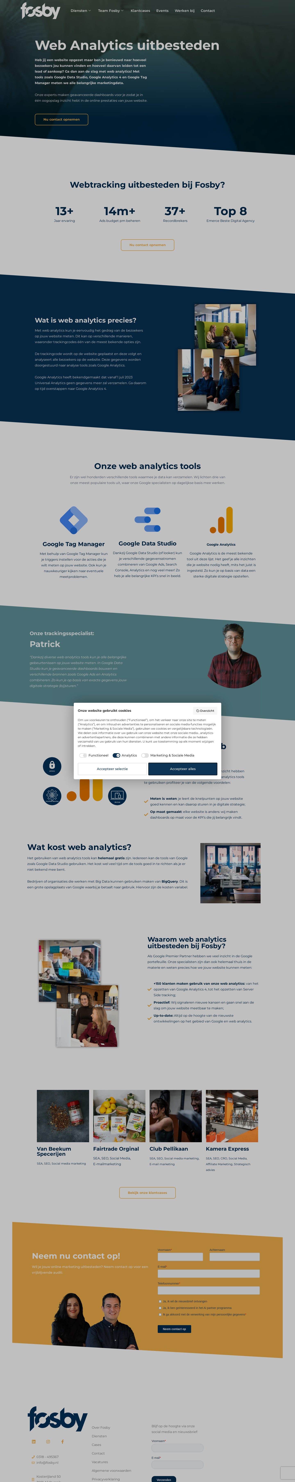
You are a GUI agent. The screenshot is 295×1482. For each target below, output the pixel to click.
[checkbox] (93, 755)
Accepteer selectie (112, 769)
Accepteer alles (183, 769)
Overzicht (205, 711)
